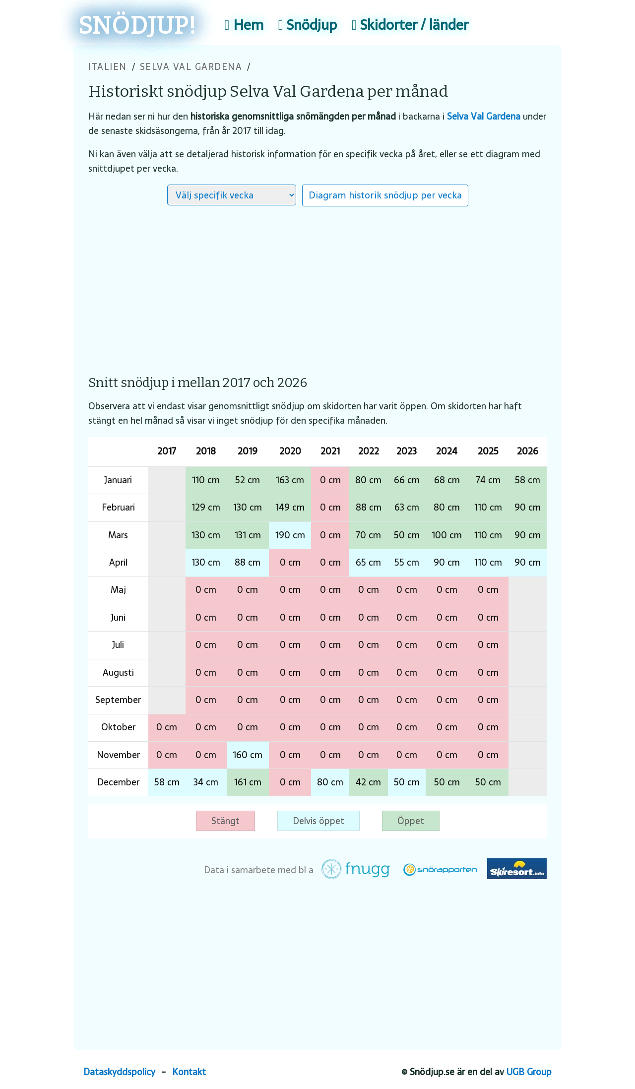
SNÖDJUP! (137, 25)
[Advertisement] (317, 285)
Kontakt (189, 1072)
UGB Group (529, 1072)
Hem (244, 24)
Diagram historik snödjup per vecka (385, 195)
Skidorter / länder (410, 24)
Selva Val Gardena (191, 67)
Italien (107, 67)
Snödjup (307, 24)
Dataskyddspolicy (119, 1072)
